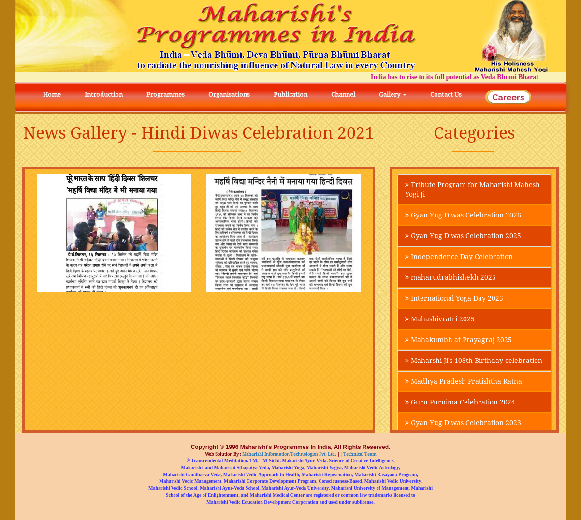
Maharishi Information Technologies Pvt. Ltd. (288, 454)
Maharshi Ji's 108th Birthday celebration (473, 360)
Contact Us (446, 94)
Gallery (393, 94)
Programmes (165, 94)
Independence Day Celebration (459, 256)
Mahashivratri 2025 (440, 319)
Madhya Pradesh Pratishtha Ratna (463, 381)
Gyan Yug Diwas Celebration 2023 (463, 423)
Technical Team (359, 454)
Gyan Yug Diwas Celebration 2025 (463, 236)
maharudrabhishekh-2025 (450, 277)
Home (52, 94)
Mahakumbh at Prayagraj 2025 (458, 340)
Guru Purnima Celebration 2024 (460, 402)
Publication (290, 94)
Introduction (104, 94)
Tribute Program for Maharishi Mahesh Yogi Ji (472, 189)
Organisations (229, 94)
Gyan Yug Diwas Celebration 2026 (463, 215)
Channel (343, 94)
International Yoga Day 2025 (454, 298)
